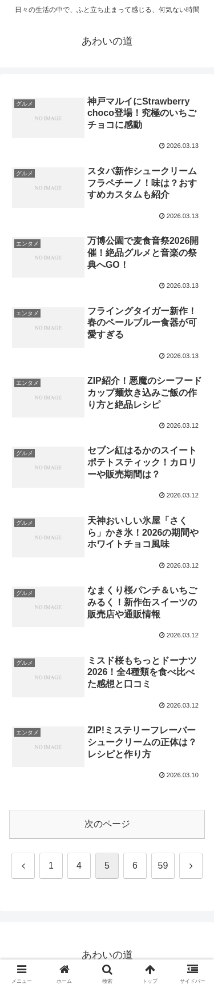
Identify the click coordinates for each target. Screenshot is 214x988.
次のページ (107, 824)
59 (163, 865)
